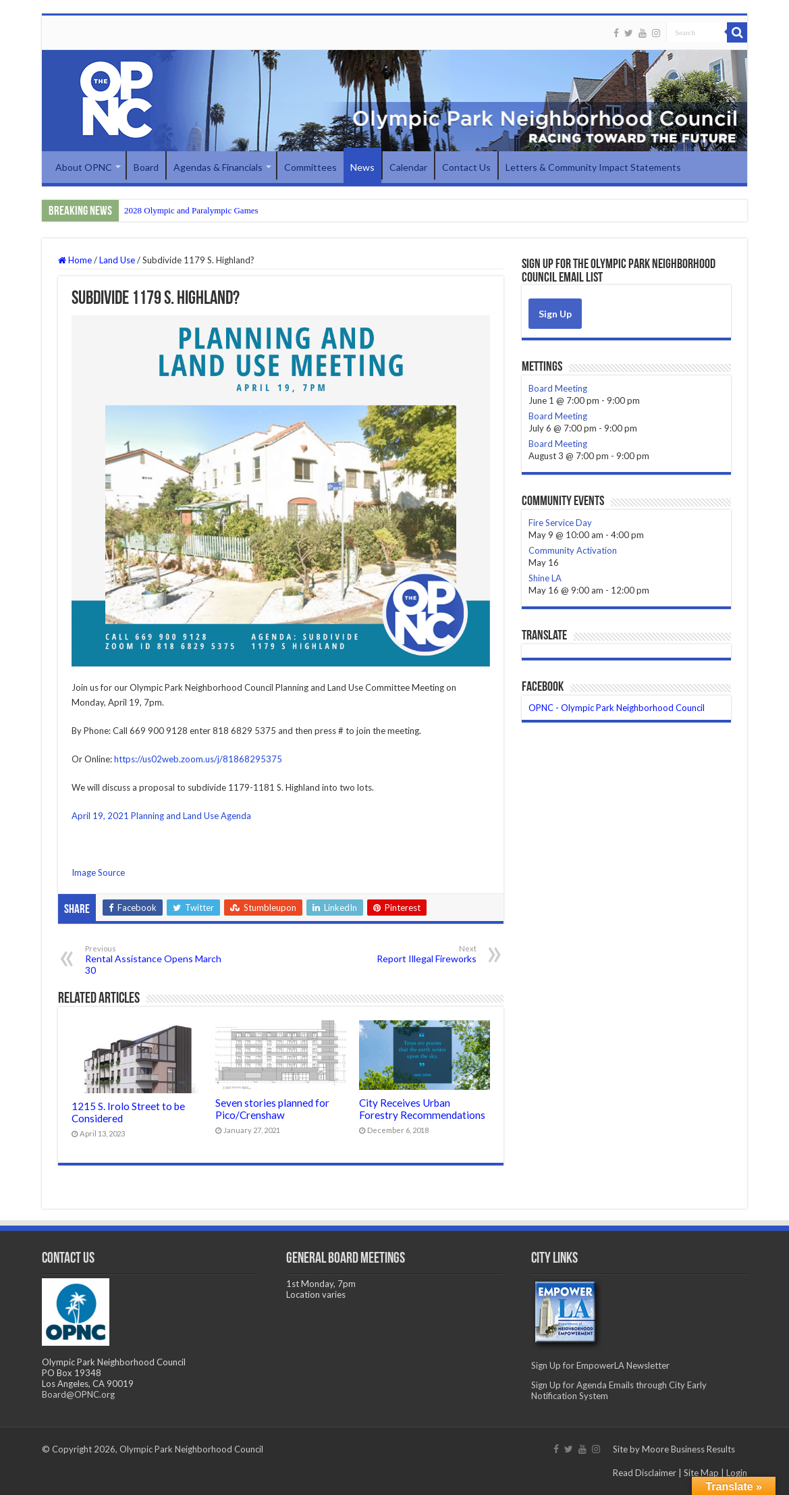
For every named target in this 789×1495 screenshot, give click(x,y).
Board (146, 167)
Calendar (408, 167)
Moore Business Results (688, 1449)
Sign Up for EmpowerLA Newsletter (600, 1365)
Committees (310, 167)
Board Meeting (557, 388)
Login (736, 1472)
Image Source (98, 872)
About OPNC (83, 167)
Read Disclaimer (644, 1472)
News (362, 167)
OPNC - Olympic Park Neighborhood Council (616, 707)
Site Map (701, 1472)
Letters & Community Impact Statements (593, 167)
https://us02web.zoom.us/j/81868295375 (198, 759)
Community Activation (572, 550)
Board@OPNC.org (78, 1394)
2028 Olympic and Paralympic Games (191, 210)
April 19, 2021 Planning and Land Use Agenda (161, 815)
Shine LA (545, 578)
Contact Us (466, 167)
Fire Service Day (560, 522)
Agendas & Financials (218, 167)
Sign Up (555, 313)
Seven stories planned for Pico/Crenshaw (272, 1109)
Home (75, 260)
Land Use (117, 260)
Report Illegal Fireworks (407, 954)
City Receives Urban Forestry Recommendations (422, 1109)
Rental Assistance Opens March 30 (154, 960)
